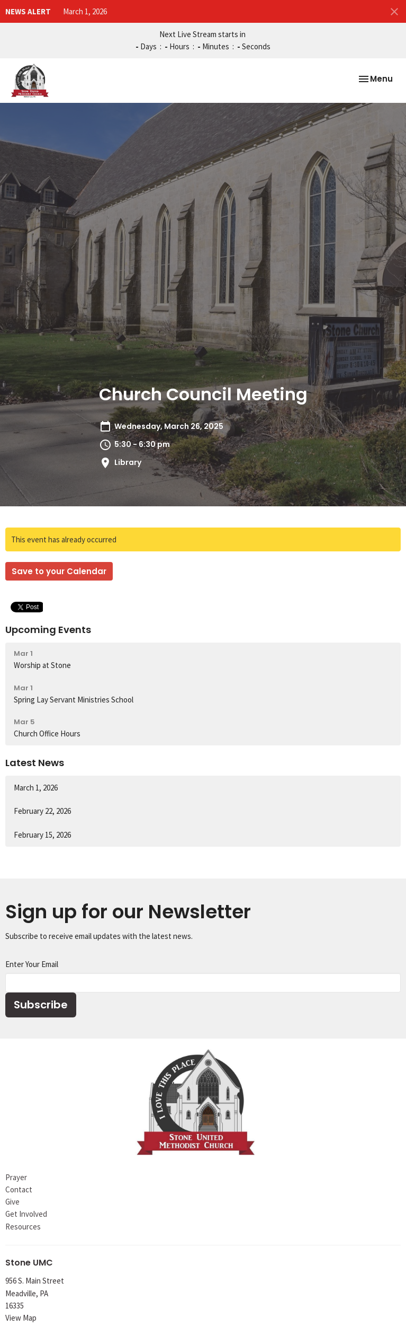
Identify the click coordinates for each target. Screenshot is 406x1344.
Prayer (16, 1177)
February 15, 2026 (42, 835)
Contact (18, 1189)
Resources (23, 1227)
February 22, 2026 (42, 811)
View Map (21, 1318)
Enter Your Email (31, 964)
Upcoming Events (48, 629)
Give (12, 1202)
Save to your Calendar (59, 571)
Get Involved (26, 1214)
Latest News (34, 762)
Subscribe (41, 1004)
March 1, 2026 (85, 11)
